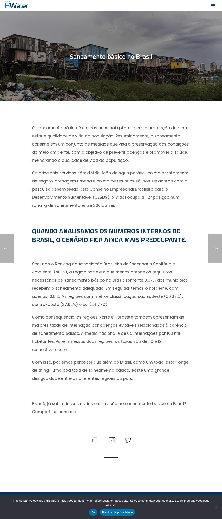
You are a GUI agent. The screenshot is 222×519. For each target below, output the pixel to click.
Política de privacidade (117, 512)
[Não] (216, 507)
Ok (93, 512)
